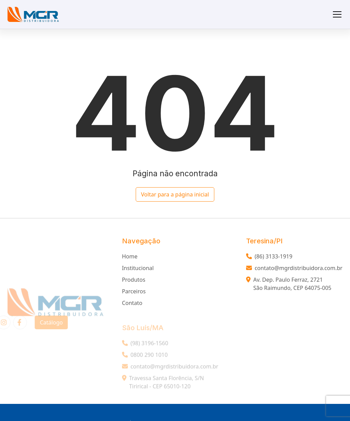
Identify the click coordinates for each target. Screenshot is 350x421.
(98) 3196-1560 (145, 347)
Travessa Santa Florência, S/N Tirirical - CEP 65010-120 (163, 386)
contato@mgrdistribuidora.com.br (294, 269)
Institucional (138, 269)
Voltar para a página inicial (175, 194)
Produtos (134, 281)
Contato (132, 304)
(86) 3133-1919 (269, 257)
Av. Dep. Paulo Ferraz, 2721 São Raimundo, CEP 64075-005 (289, 285)
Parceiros (134, 292)
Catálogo (47, 322)
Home (130, 257)
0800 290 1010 (145, 358)
